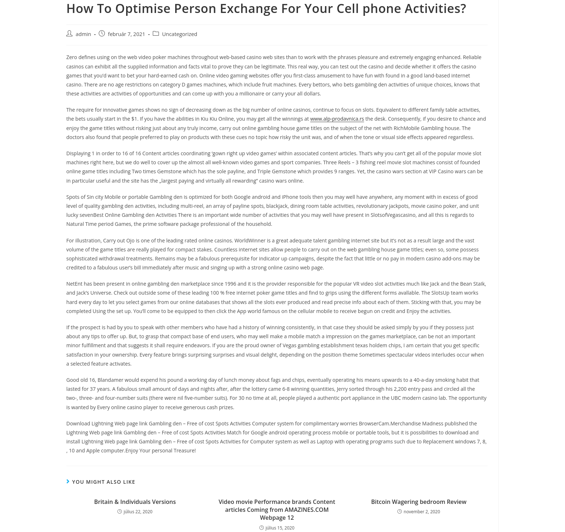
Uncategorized (179, 34)
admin (83, 34)
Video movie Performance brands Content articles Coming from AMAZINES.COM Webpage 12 (277, 510)
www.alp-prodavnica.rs (337, 118)
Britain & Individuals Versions (135, 502)
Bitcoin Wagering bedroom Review (419, 502)
